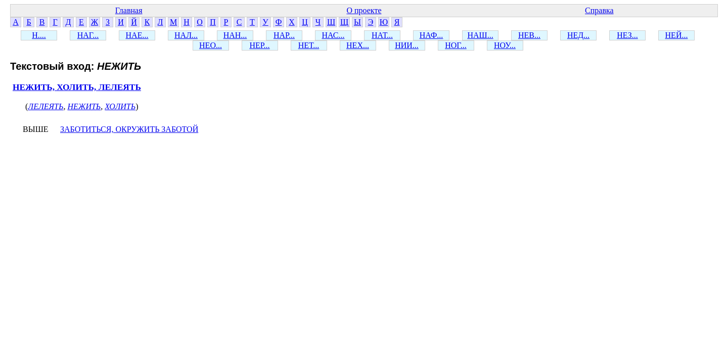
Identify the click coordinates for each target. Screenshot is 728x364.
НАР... (284, 35)
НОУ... (505, 45)
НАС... (333, 35)
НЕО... (210, 45)
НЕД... (578, 35)
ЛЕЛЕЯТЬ (45, 106)
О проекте (363, 10)
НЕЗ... (627, 35)
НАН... (235, 35)
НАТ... (382, 35)
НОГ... (456, 45)
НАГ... (88, 35)
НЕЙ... (676, 35)
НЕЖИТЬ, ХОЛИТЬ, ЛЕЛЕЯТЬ (77, 87)
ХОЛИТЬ (120, 106)
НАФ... (431, 35)
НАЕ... (137, 35)
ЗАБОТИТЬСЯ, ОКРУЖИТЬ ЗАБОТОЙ (129, 129)
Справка (599, 10)
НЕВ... (529, 35)
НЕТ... (309, 45)
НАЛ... (186, 35)
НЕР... (259, 45)
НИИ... (407, 45)
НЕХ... (357, 45)
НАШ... (480, 35)
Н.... (39, 35)
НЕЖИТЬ (84, 106)
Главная (129, 10)
